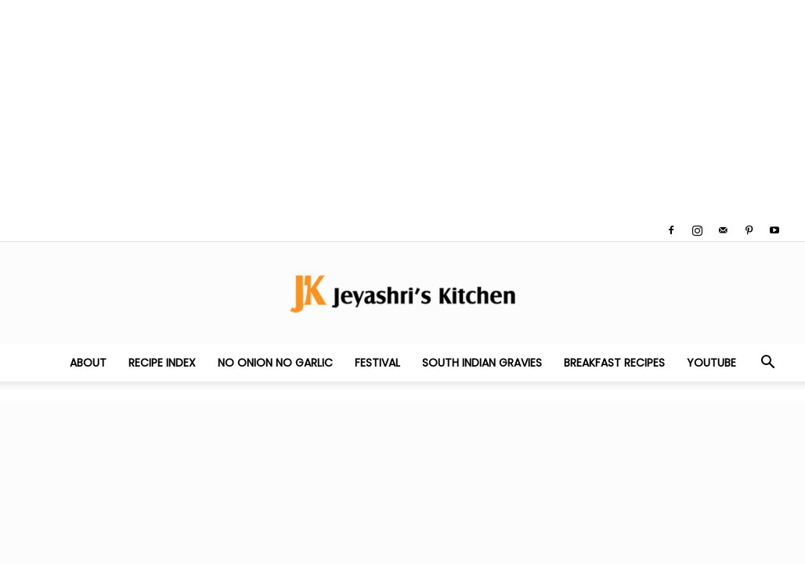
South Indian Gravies (482, 363)
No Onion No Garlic (275, 363)
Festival (377, 363)
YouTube (711, 363)
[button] (767, 363)
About (88, 363)
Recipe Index (162, 363)
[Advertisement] (402, 109)
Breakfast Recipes (614, 363)
